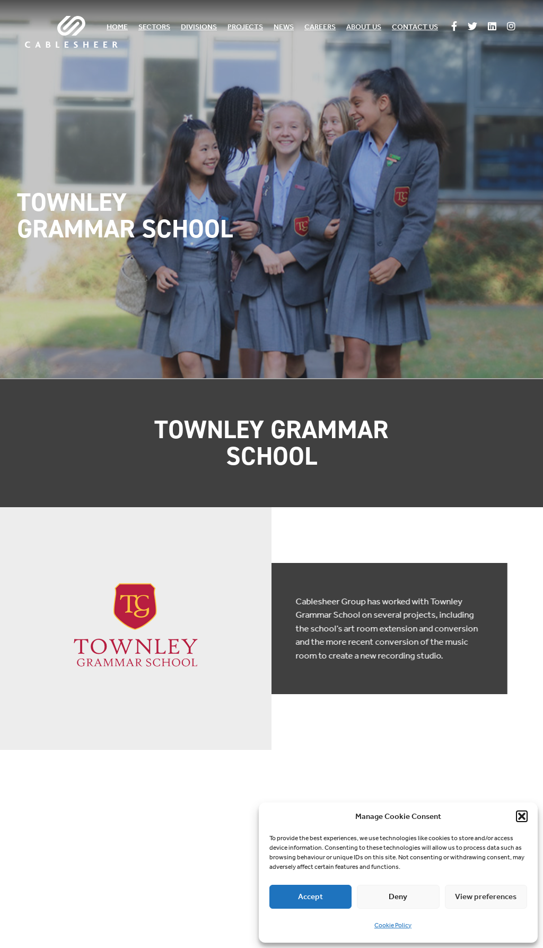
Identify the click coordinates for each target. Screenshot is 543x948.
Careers (320, 26)
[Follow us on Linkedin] (492, 27)
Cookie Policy (392, 925)
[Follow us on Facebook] (454, 27)
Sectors (154, 26)
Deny (398, 896)
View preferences (485, 896)
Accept (310, 896)
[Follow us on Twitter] (472, 27)
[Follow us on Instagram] (511, 27)
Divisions (199, 26)
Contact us (415, 26)
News (284, 26)
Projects (245, 26)
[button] (521, 816)
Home (117, 26)
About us (363, 26)
